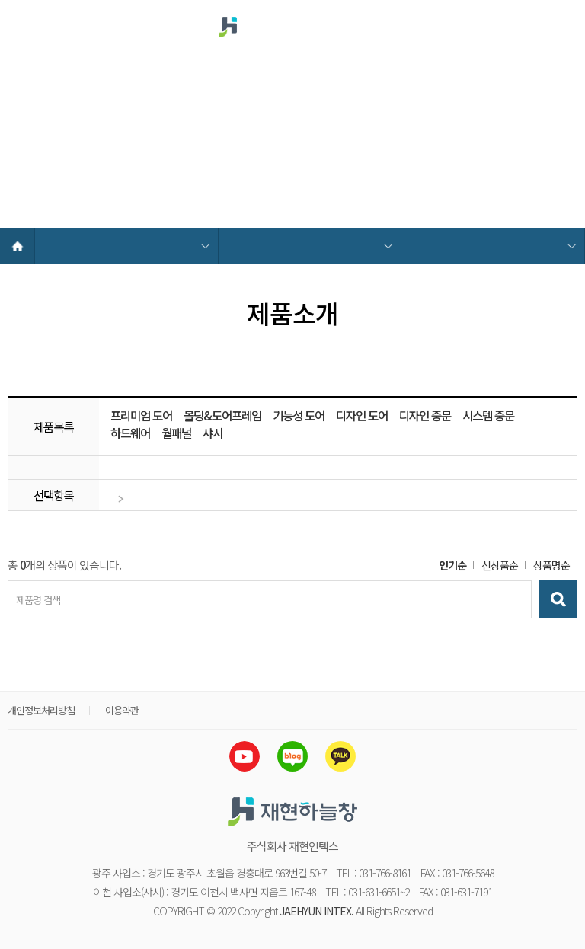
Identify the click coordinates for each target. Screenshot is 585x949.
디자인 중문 (425, 416)
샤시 (212, 433)
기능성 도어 (298, 416)
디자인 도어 (362, 416)
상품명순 (551, 565)
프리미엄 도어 (141, 416)
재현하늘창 (264, 26)
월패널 (176, 433)
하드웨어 (130, 433)
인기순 (452, 565)
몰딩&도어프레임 (222, 416)
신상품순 (499, 565)
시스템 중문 (488, 416)
